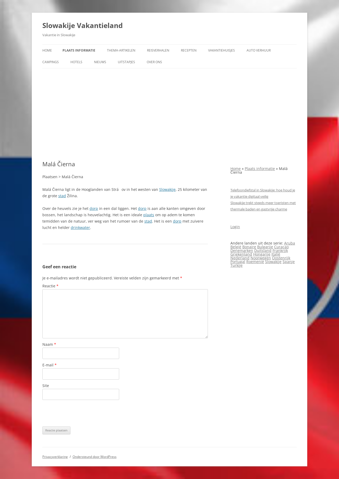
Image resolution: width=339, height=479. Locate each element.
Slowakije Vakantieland (82, 25)
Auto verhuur (259, 50)
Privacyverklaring (55, 456)
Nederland (239, 257)
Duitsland (262, 250)
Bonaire (249, 246)
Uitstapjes (126, 62)
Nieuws (100, 62)
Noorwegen (261, 257)
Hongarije (261, 254)
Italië (275, 254)
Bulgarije (265, 246)
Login (235, 226)
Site (45, 385)
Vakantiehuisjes (221, 50)
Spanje (289, 261)
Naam (49, 344)
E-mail (49, 364)
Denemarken (241, 250)
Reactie (50, 285)
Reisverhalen (158, 50)
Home (47, 50)
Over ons (154, 62)
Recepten (189, 50)
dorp (94, 208)
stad (62, 195)
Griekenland (241, 254)
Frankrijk (280, 250)
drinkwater (80, 227)
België (235, 246)
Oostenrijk (281, 257)
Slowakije (167, 189)
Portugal (237, 261)
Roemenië (255, 261)
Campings (50, 62)
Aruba (289, 243)
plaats (148, 214)
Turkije (236, 265)
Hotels (76, 62)
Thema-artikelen (121, 50)
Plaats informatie (79, 50)
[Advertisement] (169, 114)
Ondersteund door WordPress (95, 456)
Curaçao (281, 246)
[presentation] (82, 413)
